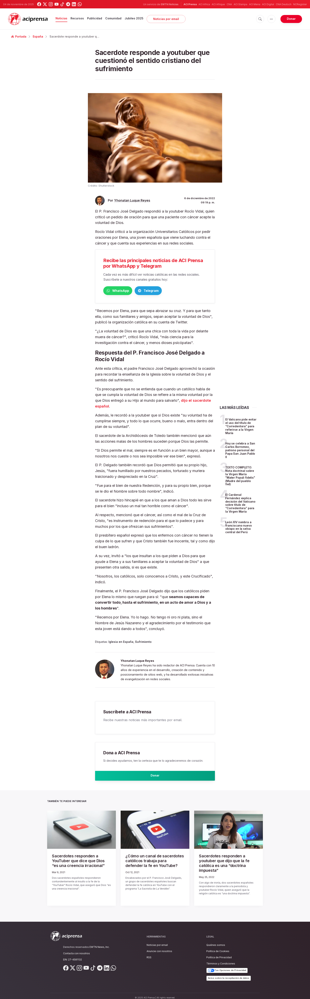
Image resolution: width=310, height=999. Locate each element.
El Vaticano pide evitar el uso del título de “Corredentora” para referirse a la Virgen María (240, 426)
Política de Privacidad (219, 953)
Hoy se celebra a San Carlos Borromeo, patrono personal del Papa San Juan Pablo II (240, 450)
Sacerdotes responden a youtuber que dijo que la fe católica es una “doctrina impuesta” (225, 863)
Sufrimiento (143, 642)
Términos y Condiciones (220, 959)
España (38, 36)
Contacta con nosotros (76, 949)
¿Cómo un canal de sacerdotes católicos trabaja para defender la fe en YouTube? (154, 863)
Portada (18, 36)
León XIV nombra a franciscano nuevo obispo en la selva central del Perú (238, 528)
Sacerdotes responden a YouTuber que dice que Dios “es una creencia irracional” (79, 863)
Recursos (77, 18)
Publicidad (94, 18)
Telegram (167, 291)
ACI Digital (268, 4)
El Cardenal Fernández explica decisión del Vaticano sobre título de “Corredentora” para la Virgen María (240, 504)
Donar (291, 18)
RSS (149, 953)
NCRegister (300, 4)
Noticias (61, 18)
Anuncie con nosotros (159, 947)
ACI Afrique (218, 4)
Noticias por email (166, 19)
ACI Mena (254, 4)
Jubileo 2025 (134, 18)
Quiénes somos (215, 941)
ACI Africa (204, 4)
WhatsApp (124, 291)
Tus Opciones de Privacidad (227, 967)
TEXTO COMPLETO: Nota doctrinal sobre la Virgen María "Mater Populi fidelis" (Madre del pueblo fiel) (240, 476)
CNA (229, 4)
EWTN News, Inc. (99, 943)
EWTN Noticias (169, 4)
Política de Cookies (217, 947)
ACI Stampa (240, 4)
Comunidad (113, 18)
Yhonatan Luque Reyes (132, 200)
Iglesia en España (120, 642)
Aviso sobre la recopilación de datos (228, 974)
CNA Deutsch (283, 4)
